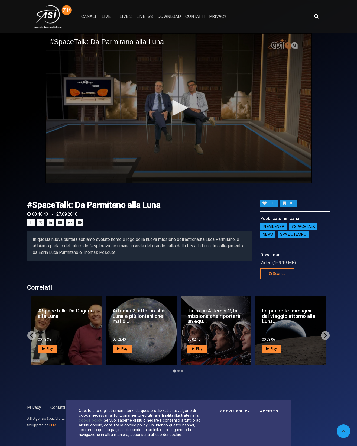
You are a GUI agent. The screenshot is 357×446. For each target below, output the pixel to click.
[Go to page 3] (182, 371)
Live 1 (108, 16)
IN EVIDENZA (273, 227)
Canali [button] (88, 16)
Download (169, 16)
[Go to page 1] (174, 370)
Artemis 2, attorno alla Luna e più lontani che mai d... (138, 316)
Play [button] (47, 349)
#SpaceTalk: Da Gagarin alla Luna (66, 313)
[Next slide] (325, 335)
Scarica (277, 274)
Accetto (269, 411)
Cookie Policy (235, 411)
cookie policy (90, 420)
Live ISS (144, 16)
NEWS (268, 234)
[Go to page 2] (178, 371)
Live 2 (125, 16)
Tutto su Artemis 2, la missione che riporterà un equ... (213, 316)
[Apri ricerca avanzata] (316, 16)
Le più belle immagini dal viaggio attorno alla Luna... (288, 316)
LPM (52, 425)
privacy (217, 16)
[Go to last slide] (31, 335)
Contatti (57, 407)
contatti (195, 16)
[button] (178, 108)
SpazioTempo (293, 234)
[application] (179, 108)
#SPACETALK (303, 227)
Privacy (34, 407)
